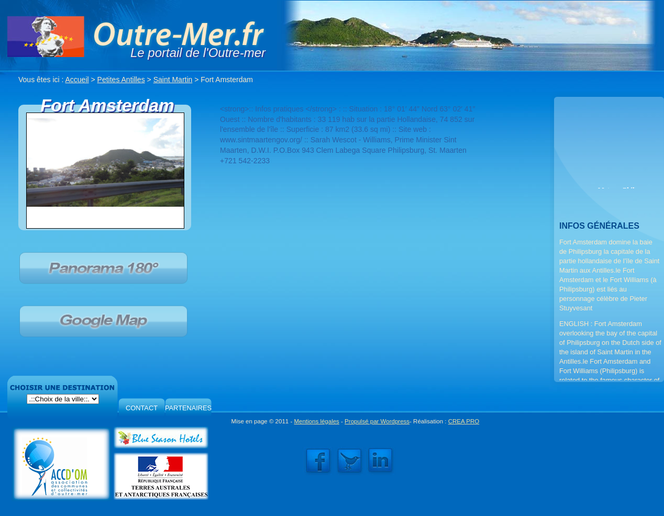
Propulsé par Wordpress (377, 421)
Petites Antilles (121, 79)
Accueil (77, 79)
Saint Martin (173, 79)
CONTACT (142, 408)
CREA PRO (464, 421)
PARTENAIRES (188, 408)
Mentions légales (316, 421)
